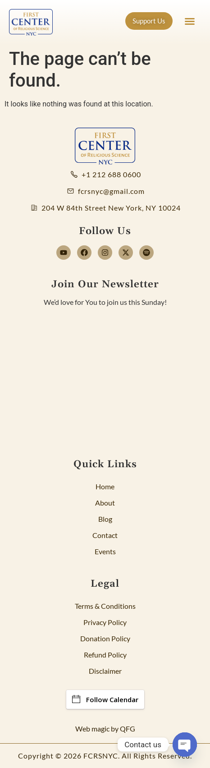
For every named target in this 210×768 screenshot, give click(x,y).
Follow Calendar (105, 699)
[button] (190, 21)
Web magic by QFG (105, 728)
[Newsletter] (105, 374)
